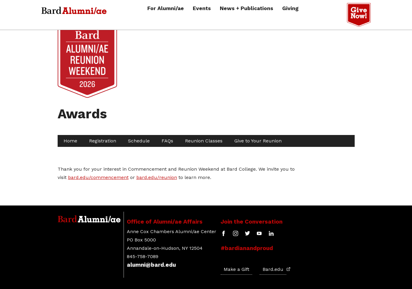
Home (70, 141)
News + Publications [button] (246, 8)
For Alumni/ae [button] (165, 8)
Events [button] (202, 8)
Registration (102, 141)
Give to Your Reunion (258, 141)
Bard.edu (274, 269)
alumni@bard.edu (151, 264)
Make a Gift (236, 269)
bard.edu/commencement (98, 177)
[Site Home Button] (87, 95)
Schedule (139, 141)
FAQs (167, 141)
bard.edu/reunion (156, 177)
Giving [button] (290, 8)
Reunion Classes (203, 141)
